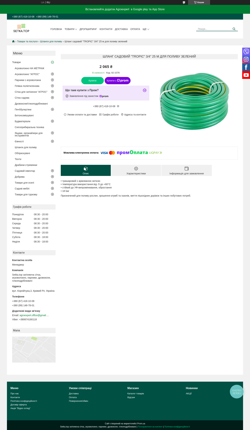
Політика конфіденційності (177, 426)
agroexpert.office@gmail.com (34, 315)
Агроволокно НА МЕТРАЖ (29, 68)
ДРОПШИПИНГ (88, 29)
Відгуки (131, 397)
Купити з (117, 80)
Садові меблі (22, 188)
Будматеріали (22, 121)
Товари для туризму (26, 194)
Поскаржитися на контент (150, 426)
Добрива (19, 176)
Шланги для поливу (51, 41)
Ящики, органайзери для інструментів (29, 134)
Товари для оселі (24, 182)
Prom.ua (141, 423)
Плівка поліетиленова (27, 86)
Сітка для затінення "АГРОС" (31, 91)
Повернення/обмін (78, 401)
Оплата (135, 29)
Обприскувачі (22, 153)
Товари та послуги (27, 41)
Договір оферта (18, 404)
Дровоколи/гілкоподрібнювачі (31, 103)
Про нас (14, 393)
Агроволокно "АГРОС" (27, 74)
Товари (69, 29)
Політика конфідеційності (23, 401)
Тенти (18, 159)
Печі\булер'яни (23, 109)
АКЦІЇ (188, 393)
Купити (93, 80)
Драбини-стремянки (26, 165)
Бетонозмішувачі (24, 115)
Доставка (121, 29)
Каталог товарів (135, 393)
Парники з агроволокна (28, 80)
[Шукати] (234, 29)
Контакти (106, 29)
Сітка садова (22, 97)
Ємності (19, 141)
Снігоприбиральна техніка (29, 127)
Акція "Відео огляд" (20, 408)
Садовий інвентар (25, 171)
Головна (56, 29)
